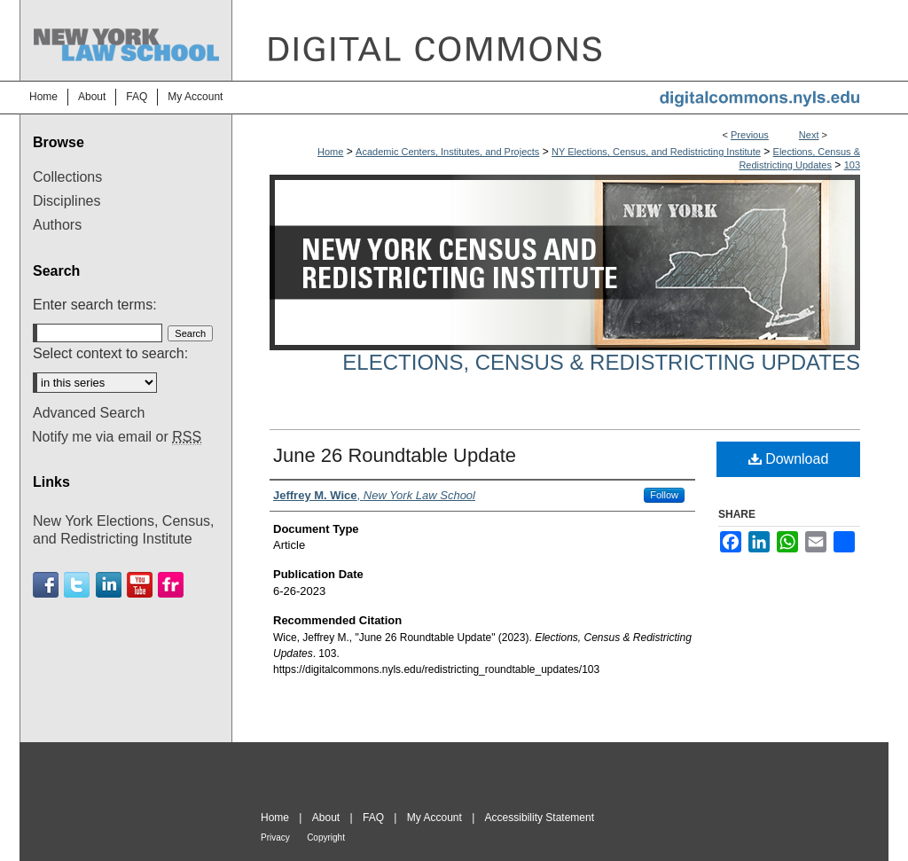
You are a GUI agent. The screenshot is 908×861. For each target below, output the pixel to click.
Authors (57, 224)
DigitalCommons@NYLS (560, 40)
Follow (664, 494)
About (326, 817)
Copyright (326, 837)
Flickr (171, 585)
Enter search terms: (95, 304)
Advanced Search (89, 412)
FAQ (373, 817)
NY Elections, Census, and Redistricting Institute (656, 151)
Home (330, 151)
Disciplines (66, 200)
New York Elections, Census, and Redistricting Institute (124, 529)
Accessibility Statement (539, 817)
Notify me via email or (116, 437)
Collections (67, 176)
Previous (750, 134)
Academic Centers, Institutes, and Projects (447, 151)
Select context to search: (110, 353)
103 (852, 165)
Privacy (275, 837)
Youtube (140, 585)
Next (809, 134)
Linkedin (108, 585)
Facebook (46, 585)
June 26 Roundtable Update (394, 455)
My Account (434, 817)
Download (788, 458)
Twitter (77, 585)
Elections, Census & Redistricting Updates (601, 362)
